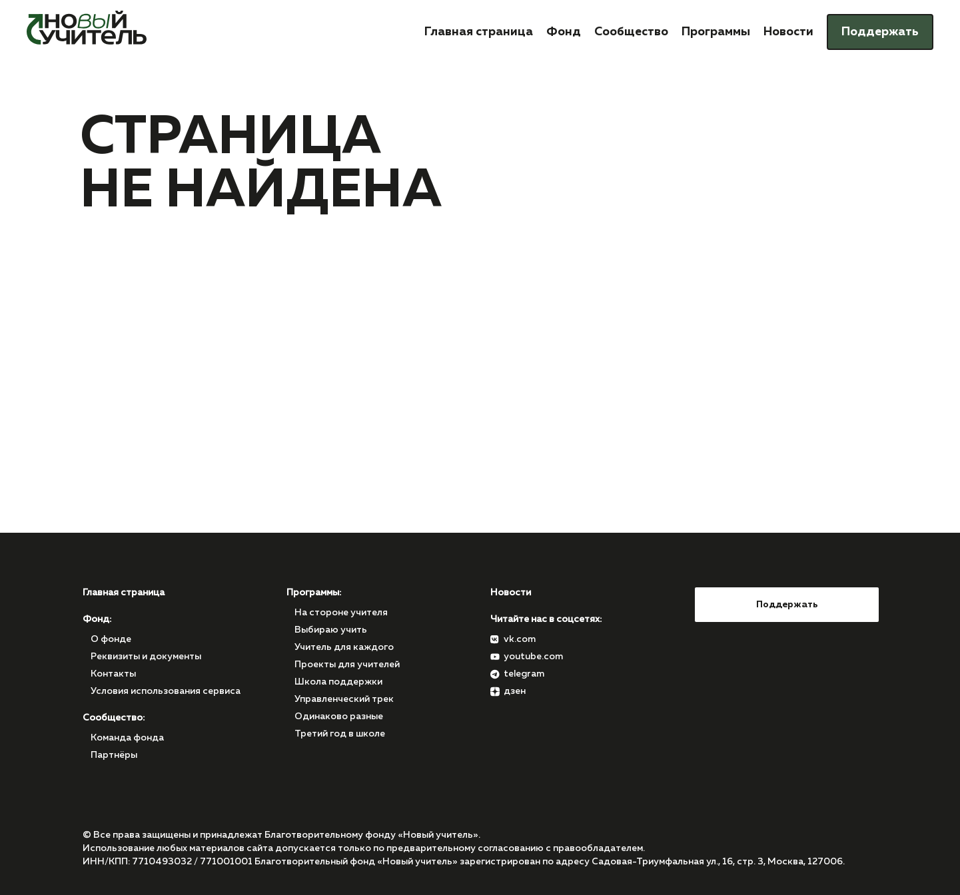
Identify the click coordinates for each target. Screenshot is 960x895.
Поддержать (880, 32)
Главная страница (478, 32)
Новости (788, 32)
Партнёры (114, 755)
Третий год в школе (339, 734)
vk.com (520, 639)
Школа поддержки (338, 682)
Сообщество (631, 32)
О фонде (111, 639)
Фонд (563, 32)
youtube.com (533, 656)
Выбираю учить (330, 630)
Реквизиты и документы (146, 656)
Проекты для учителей (347, 664)
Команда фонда (127, 738)
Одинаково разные (338, 716)
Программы (716, 32)
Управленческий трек (344, 699)
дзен (515, 691)
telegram (524, 674)
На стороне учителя (341, 612)
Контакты (113, 674)
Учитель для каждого (344, 647)
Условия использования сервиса (165, 691)
